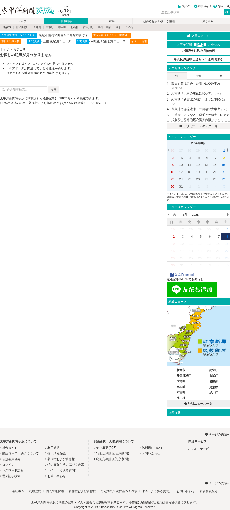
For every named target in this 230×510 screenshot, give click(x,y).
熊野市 (213, 381)
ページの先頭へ (217, 434)
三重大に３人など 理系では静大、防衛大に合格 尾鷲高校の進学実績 (200, 117)
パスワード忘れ (13, 470)
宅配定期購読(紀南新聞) (112, 453)
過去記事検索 (11, 476)
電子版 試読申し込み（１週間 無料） (198, 59)
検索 (53, 89)
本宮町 (62, 27)
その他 (129, 27)
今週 (198, 76)
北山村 (74, 27)
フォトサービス (201, 448)
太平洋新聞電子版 (24, 10)
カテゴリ (19, 49)
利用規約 (53, 447)
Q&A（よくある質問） (62, 470)
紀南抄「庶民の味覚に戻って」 (196, 93)
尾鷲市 (213, 387)
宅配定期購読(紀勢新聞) (112, 459)
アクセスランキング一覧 (198, 126)
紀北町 (213, 392)
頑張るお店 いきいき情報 (159, 21)
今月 (219, 76)
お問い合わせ (56, 476)
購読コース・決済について (20, 453)
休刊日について (152, 447)
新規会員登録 (11, 459)
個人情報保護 (56, 453)
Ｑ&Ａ (218, 6)
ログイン (185, 6)
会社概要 (18, 491)
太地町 (37, 27)
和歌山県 (66, 21)
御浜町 (213, 375)
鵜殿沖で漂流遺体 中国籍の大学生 (199, 109)
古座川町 (88, 27)
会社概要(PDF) (106, 447)
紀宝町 (213, 370)
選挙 (118, 27)
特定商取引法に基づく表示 (65, 464)
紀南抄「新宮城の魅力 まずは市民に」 (198, 101)
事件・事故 (104, 27)
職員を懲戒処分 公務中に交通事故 (195, 85)
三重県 (110, 21)
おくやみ (207, 21)
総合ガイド (202, 6)
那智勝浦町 (22, 27)
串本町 (50, 27)
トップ (22, 21)
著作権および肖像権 (61, 459)
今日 (177, 76)
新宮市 (7, 27)
